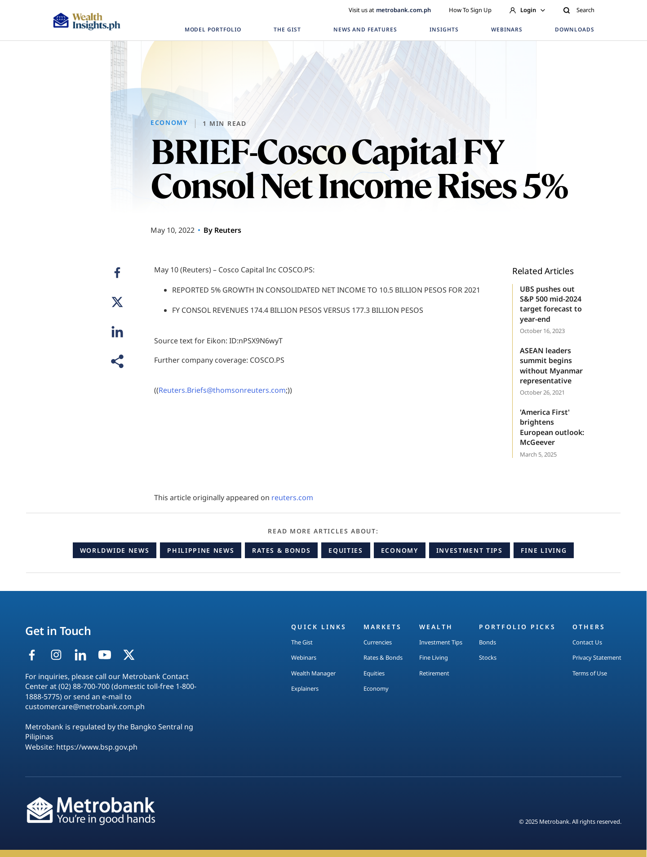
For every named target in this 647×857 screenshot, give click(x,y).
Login (527, 10)
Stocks (487, 657)
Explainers (305, 688)
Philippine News (200, 550)
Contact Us (587, 642)
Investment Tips (469, 550)
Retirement (434, 673)
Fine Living (544, 550)
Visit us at (390, 10)
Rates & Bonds (281, 550)
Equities (345, 550)
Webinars (303, 657)
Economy (399, 550)
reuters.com (292, 497)
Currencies (377, 642)
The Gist (302, 642)
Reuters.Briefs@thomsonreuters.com (222, 390)
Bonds (487, 642)
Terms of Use (589, 673)
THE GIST (287, 29)
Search (578, 10)
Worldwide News (115, 550)
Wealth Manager (313, 673)
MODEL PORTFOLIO (213, 29)
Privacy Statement (596, 657)
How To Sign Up (470, 10)
